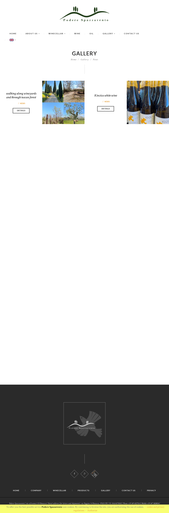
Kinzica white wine (105, 95)
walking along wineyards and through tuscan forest (21, 95)
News (95, 59)
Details (21, 110)
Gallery (85, 59)
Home (74, 59)
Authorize (92, 510)
